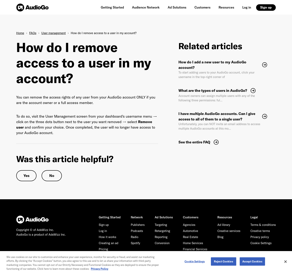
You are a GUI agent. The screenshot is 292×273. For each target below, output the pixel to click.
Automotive (190, 230)
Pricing (103, 249)
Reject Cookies (223, 262)
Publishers (138, 224)
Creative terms (260, 230)
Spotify (135, 243)
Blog (220, 236)
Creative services (228, 230)
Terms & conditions (263, 224)
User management (53, 33)
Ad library (223, 224)
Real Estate (190, 236)
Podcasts (137, 230)
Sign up (266, 7)
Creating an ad (108, 243)
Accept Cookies (252, 262)
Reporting (161, 236)
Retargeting (162, 230)
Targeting (161, 224)
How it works (107, 236)
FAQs (32, 33)
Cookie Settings (261, 243)
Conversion (162, 243)
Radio (134, 236)
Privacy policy (259, 236)
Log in (246, 7)
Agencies (189, 224)
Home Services (193, 243)
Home (20, 33)
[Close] (285, 262)
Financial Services (195, 249)
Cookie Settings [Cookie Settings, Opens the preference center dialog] (195, 262)
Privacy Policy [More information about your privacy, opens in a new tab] (99, 270)
